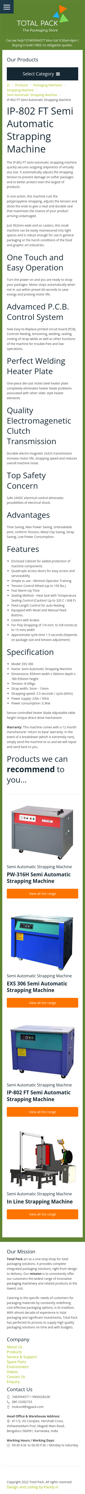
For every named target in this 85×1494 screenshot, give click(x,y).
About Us (14, 1346)
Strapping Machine (20, 90)
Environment (18, 1366)
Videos (12, 1371)
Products (21, 85)
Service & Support (22, 1356)
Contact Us (16, 1376)
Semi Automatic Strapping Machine (32, 95)
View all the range (42, 893)
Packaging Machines (47, 85)
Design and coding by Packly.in (32, 1487)
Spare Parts (16, 1361)
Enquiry (13, 1381)
